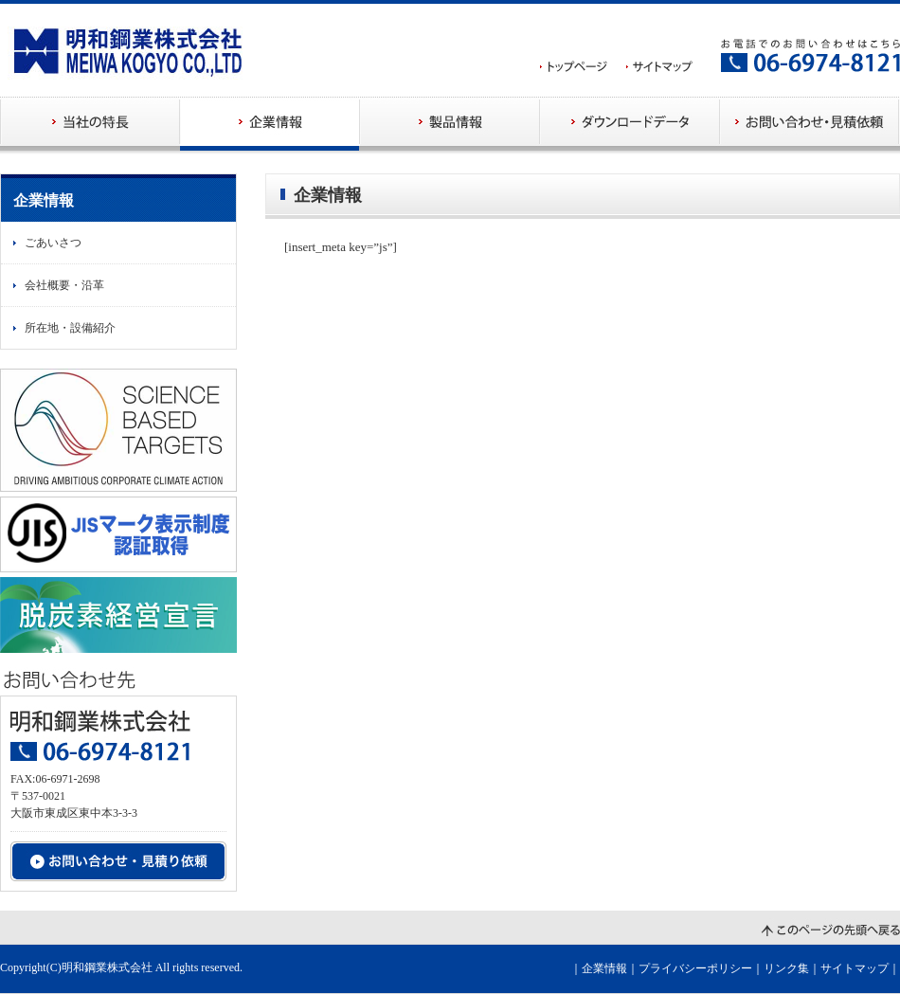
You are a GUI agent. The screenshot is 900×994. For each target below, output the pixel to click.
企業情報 (270, 124)
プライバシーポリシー (695, 968)
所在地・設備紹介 (70, 327)
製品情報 (450, 124)
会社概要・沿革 (64, 285)
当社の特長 (90, 124)
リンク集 (786, 968)
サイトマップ (854, 968)
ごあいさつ (53, 242)
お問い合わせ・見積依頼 (810, 124)
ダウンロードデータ (630, 124)
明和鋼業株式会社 (107, 967)
